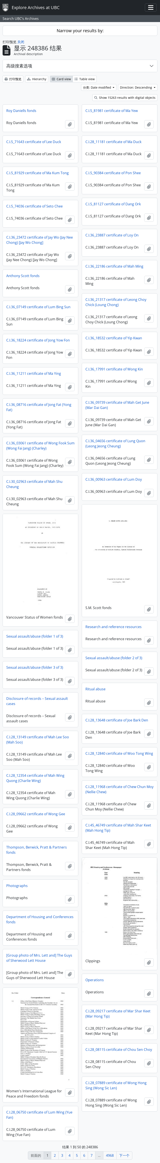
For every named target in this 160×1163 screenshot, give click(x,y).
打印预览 (13, 79)
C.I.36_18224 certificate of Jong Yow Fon (38, 340)
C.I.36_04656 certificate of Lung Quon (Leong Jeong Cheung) (115, 443)
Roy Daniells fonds (21, 110)
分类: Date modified (97, 87)
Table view (85, 79)
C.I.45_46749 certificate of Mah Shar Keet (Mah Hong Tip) (118, 828)
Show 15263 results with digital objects (124, 98)
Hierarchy (36, 79)
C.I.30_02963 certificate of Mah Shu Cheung (34, 484)
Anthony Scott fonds (23, 275)
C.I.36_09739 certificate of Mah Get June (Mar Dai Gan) (117, 405)
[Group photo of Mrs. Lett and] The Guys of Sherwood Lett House (39, 958)
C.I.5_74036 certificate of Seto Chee (34, 206)
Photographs (17, 885)
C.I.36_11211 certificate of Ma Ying (33, 373)
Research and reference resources (113, 626)
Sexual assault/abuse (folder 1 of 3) (34, 636)
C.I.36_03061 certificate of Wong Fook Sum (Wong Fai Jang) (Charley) (40, 446)
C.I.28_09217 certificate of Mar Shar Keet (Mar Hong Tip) (117, 1014)
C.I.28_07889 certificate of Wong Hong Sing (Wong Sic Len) (116, 1085)
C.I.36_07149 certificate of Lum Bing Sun (38, 307)
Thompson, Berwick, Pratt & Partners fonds (36, 850)
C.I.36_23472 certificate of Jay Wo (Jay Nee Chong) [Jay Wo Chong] (39, 240)
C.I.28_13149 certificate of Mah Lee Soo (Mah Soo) (37, 740)
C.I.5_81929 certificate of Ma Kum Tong (37, 173)
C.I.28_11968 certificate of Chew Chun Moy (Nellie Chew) (119, 789)
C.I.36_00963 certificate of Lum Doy (113, 479)
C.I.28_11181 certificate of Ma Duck (113, 141)
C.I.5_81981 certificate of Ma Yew (111, 110)
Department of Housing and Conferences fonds (40, 919)
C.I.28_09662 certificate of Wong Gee (35, 814)
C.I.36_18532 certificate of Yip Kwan (113, 338)
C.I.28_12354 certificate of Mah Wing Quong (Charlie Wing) (35, 778)
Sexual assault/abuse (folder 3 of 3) (34, 667)
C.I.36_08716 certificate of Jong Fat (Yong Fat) (38, 407)
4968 (110, 1155)
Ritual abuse (95, 689)
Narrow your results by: (80, 31)
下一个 (124, 1155)
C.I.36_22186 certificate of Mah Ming (114, 266)
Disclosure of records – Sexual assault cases (37, 701)
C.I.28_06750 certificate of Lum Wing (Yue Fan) (39, 1115)
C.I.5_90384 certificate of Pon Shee (113, 173)
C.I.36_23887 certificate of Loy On (112, 235)
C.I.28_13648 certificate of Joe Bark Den (116, 720)
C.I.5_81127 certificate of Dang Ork (113, 204)
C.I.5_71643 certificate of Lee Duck (33, 141)
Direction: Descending (136, 87)
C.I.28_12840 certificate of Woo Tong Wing (119, 753)
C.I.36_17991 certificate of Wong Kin (114, 369)
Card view (61, 79)
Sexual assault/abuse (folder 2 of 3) (113, 658)
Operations (94, 980)
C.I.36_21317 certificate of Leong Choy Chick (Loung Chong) (115, 302)
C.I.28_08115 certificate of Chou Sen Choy (118, 1049)
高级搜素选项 (19, 66)
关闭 (20, 42)
